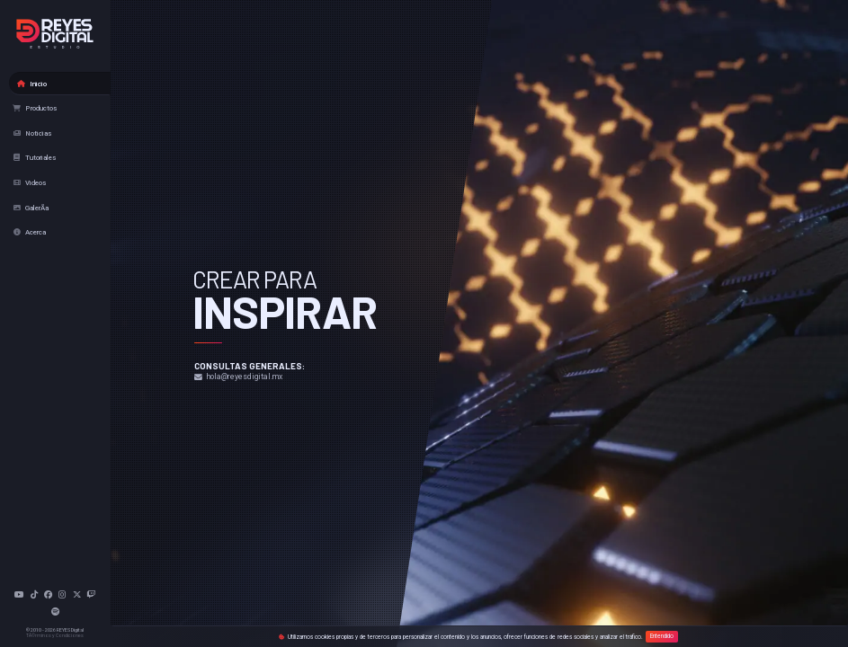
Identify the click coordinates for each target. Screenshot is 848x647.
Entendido (662, 637)
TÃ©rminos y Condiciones (55, 635)
